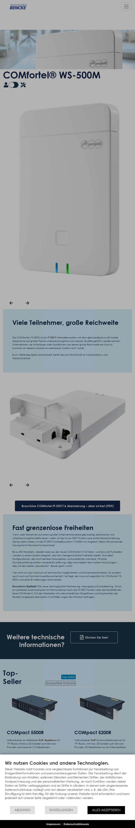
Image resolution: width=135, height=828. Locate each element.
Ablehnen (22, 810)
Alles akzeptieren (106, 810)
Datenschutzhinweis (76, 824)
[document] (67, 782)
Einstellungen (61, 810)
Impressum (53, 824)
